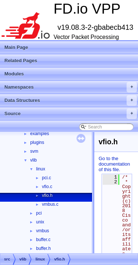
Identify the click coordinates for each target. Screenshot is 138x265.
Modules (14, 74)
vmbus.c (50, 204)
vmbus (42, 230)
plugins (37, 142)
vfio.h (47, 195)
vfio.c (47, 186)
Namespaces (70, 87)
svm (34, 151)
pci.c (46, 177)
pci (39, 213)
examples (39, 133)
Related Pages (20, 60)
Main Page (16, 47)
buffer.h (43, 248)
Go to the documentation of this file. (114, 164)
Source (70, 114)
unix (40, 222)
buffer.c (43, 239)
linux (40, 169)
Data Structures (70, 100)
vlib (33, 160)
